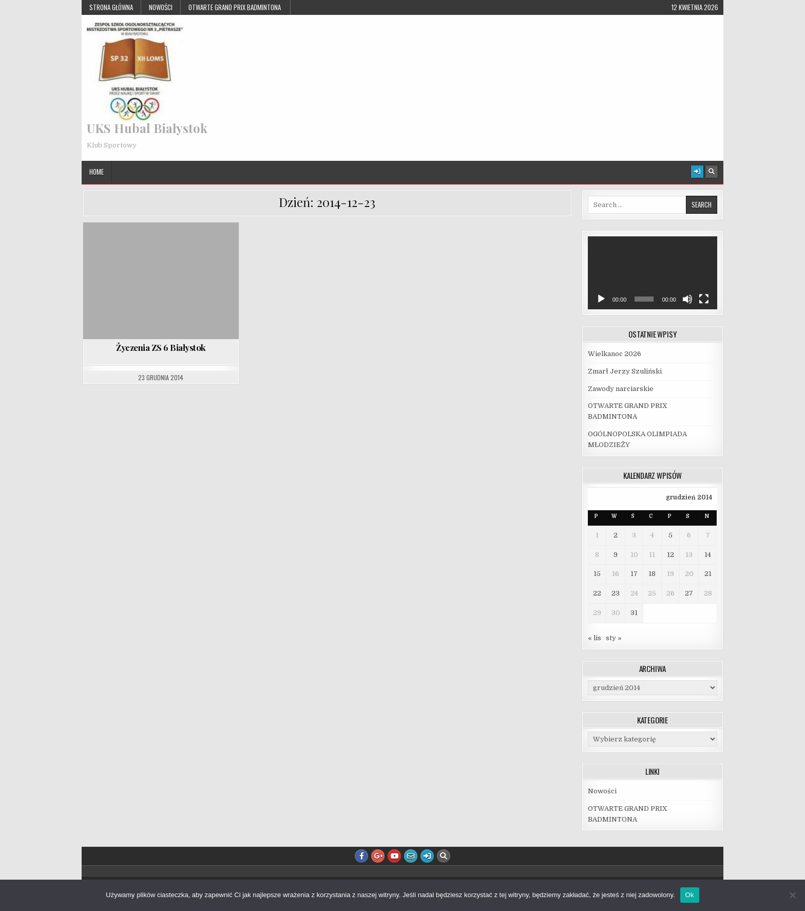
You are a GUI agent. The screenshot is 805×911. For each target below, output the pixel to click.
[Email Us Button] (410, 856)
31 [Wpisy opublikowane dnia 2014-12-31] (634, 613)
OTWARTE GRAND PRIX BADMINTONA (235, 7)
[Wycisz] (687, 299)
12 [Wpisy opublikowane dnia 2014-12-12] (670, 555)
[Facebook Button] (361, 856)
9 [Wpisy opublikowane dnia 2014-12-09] (616, 555)
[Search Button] (711, 171)
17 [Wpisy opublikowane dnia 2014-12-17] (634, 574)
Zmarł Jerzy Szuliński (625, 371)
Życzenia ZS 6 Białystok (161, 347)
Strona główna (111, 7)
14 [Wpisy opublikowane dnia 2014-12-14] (707, 555)
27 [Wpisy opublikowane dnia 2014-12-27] (689, 593)
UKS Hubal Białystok (147, 128)
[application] (652, 272)
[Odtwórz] (601, 299)
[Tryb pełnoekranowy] (704, 299)
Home (96, 171)
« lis (594, 638)
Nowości (160, 7)
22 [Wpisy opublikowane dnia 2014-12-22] (597, 593)
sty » (614, 638)
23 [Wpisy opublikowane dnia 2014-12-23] (615, 593)
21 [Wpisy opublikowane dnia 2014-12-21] (708, 574)
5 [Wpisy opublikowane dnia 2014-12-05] (670, 535)
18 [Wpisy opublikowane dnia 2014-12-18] (652, 574)
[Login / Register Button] (697, 171)
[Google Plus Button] (378, 856)
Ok (689, 895)
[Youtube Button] (394, 856)
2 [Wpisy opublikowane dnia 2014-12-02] (616, 535)
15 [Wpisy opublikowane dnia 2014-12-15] (597, 574)
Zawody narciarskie (621, 389)
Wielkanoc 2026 (614, 354)
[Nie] (792, 895)
